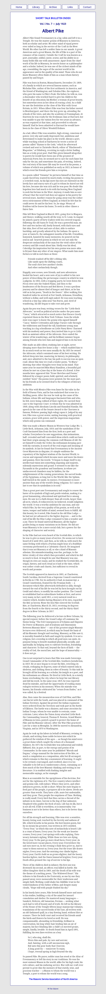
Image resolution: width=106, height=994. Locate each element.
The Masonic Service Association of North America (53, 979)
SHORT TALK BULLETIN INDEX (53, 18)
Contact (87, 7)
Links (70, 7)
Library (36, 7)
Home (19, 7)
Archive (53, 7)
